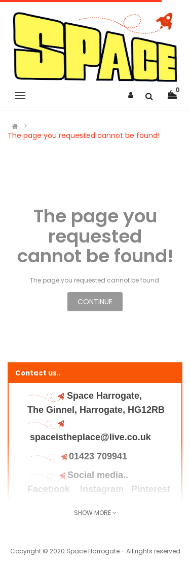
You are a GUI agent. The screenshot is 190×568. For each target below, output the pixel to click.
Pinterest (150, 489)
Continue (95, 302)
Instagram (102, 489)
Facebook (49, 489)
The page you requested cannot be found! (84, 135)
